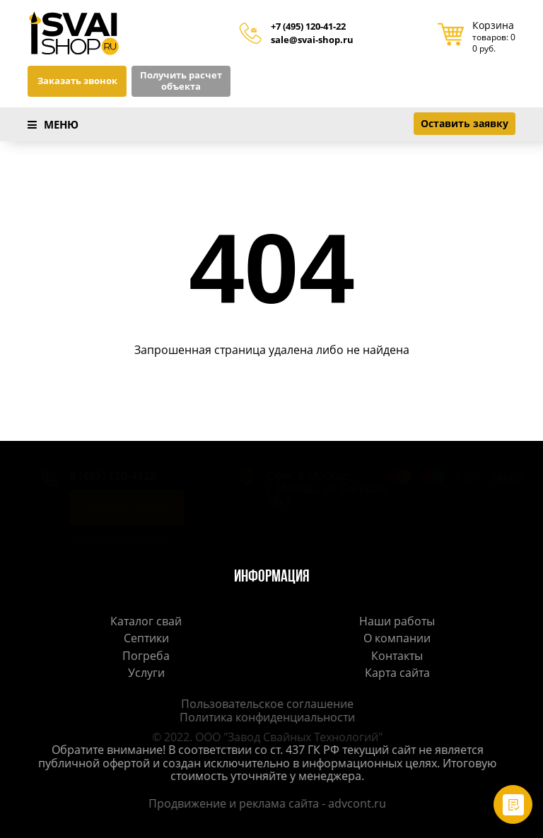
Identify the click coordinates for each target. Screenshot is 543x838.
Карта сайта (397, 672)
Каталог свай (146, 621)
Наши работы (397, 621)
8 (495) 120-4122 (99, 475)
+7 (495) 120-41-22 (308, 27)
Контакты (397, 655)
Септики (146, 638)
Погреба (146, 655)
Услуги (146, 672)
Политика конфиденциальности (264, 717)
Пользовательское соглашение (264, 704)
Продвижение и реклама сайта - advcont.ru (264, 803)
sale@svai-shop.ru (312, 40)
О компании (397, 638)
